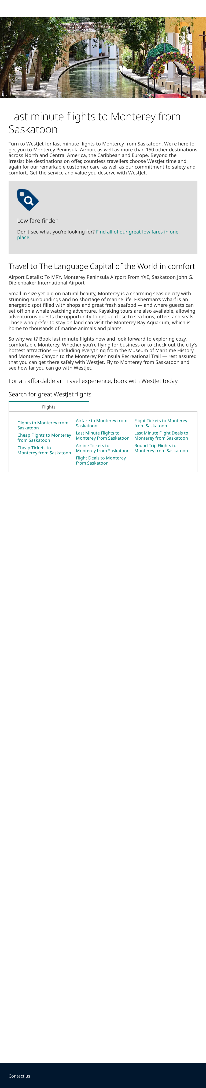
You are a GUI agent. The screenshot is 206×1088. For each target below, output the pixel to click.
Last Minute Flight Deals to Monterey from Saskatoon (161, 435)
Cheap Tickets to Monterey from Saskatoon (44, 450)
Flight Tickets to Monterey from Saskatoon (160, 423)
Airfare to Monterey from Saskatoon (101, 423)
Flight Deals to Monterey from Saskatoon (101, 460)
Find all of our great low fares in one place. (97, 234)
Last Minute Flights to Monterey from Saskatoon (103, 435)
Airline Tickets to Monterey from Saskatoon (103, 448)
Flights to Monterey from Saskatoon (42, 425)
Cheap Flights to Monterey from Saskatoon (44, 437)
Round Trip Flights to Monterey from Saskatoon (161, 448)
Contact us (19, 1076)
